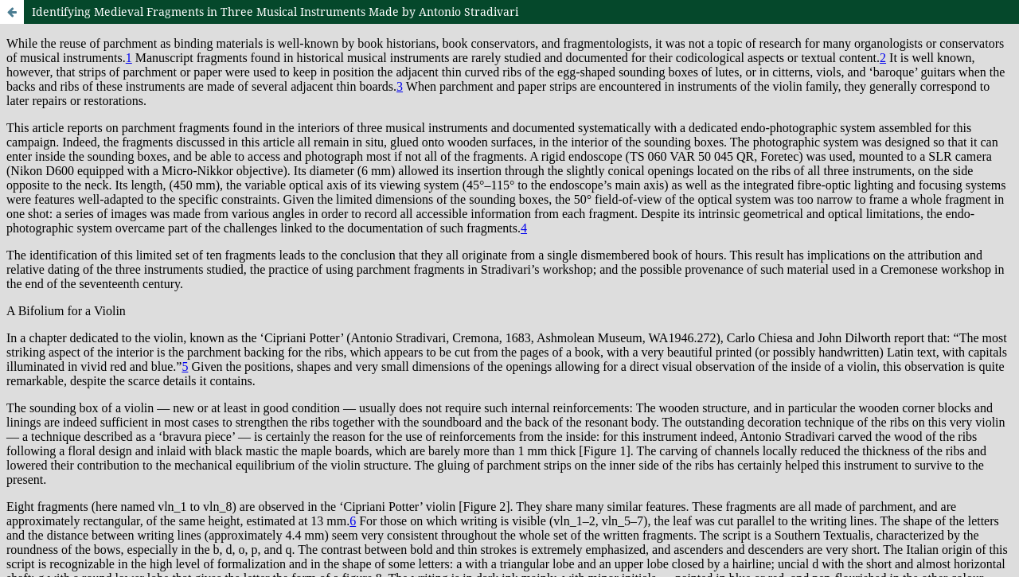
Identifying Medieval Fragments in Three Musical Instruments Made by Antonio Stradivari (275, 11)
